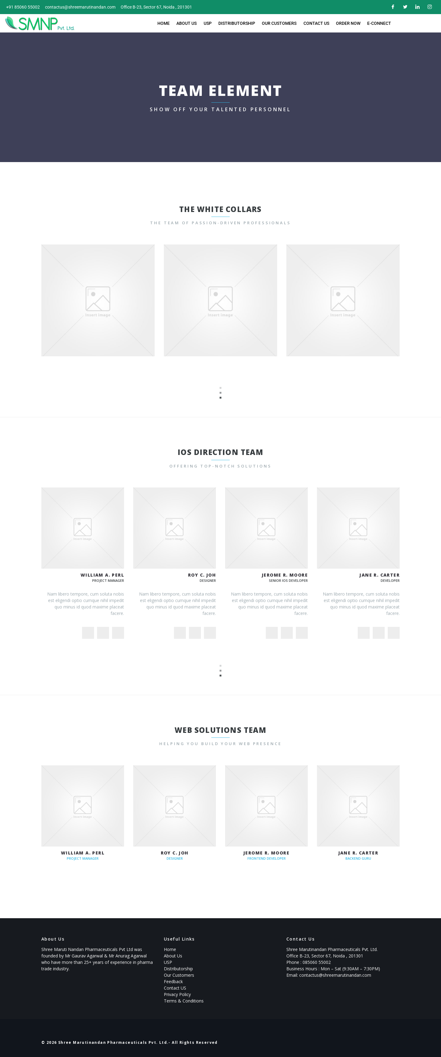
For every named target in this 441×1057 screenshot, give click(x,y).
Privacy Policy (177, 994)
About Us (188, 23)
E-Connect (377, 23)
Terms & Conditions (184, 1001)
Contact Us (315, 23)
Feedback (173, 981)
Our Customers (279, 23)
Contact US (175, 988)
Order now (346, 23)
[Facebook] (392, 7)
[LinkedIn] (416, 7)
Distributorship (237, 23)
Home (166, 23)
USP (209, 23)
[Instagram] (428, 7)
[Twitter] (404, 7)
